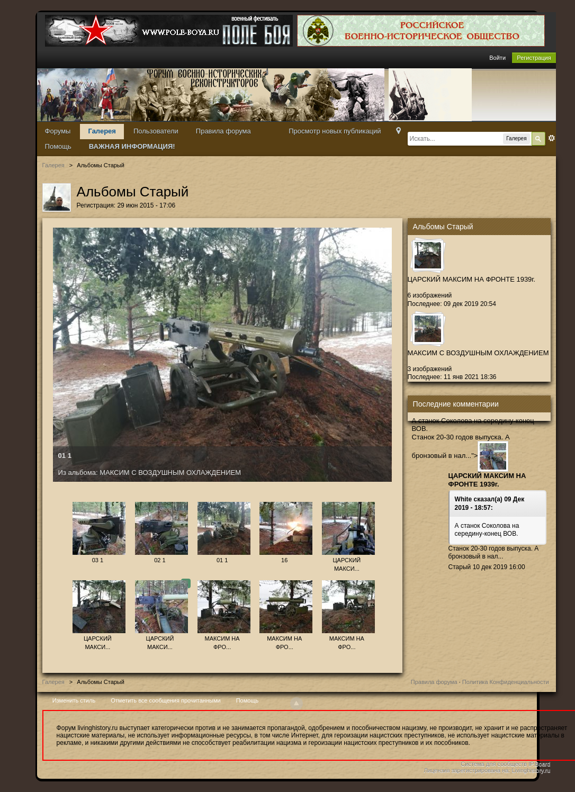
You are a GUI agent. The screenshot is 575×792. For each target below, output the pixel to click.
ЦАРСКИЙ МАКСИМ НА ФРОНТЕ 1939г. (472, 279)
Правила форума (223, 131)
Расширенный (551, 138)
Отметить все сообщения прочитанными (165, 700)
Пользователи (155, 131)
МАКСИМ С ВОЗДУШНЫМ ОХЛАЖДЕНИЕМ (478, 353)
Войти (497, 58)
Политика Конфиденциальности (505, 682)
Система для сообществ (494, 764)
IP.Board (539, 764)
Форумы (58, 131)
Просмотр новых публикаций (335, 131)
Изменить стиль (74, 700)
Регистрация (534, 58)
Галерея (102, 131)
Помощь (58, 146)
